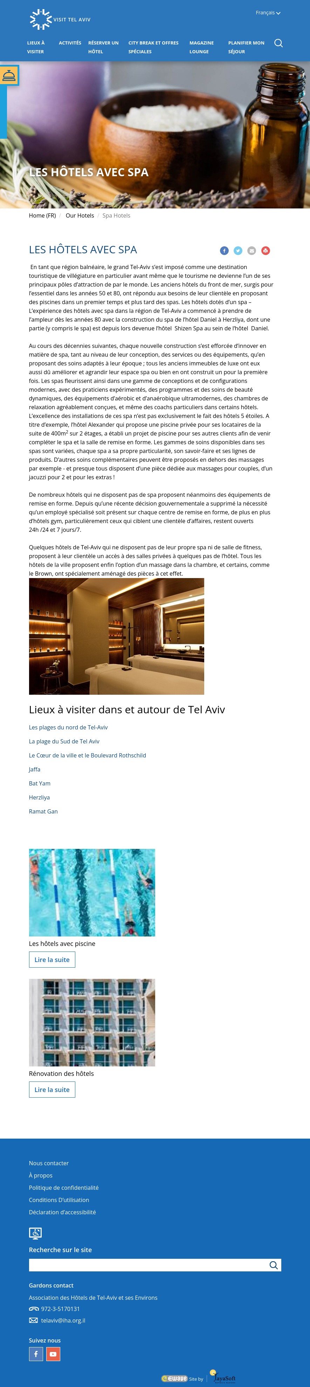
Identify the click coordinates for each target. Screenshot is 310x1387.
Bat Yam (40, 783)
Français (265, 13)
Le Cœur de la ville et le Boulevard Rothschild (87, 755)
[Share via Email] (251, 250)
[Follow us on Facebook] (36, 1354)
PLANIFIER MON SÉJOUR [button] (248, 47)
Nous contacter (49, 1163)
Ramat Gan (43, 811)
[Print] (265, 250)
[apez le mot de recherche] (155, 1265)
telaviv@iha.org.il (63, 1320)
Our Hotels (80, 215)
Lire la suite (52, 959)
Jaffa (35, 769)
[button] (278, 43)
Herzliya (39, 797)
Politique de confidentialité (64, 1188)
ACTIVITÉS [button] (72, 42)
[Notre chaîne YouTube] (53, 1354)
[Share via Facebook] (224, 250)
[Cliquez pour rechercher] (274, 1265)
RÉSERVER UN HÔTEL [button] (106, 47)
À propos (41, 1175)
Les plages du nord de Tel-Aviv (68, 727)
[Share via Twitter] (238, 250)
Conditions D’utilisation (59, 1200)
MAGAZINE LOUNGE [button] (207, 47)
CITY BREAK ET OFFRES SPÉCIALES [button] (154, 47)
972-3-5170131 (60, 1309)
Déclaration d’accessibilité (62, 1212)
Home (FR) (42, 215)
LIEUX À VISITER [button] (41, 47)
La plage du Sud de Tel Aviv (64, 741)
